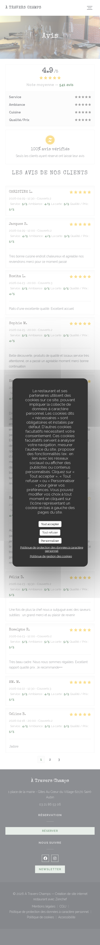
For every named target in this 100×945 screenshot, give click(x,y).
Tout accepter (50, 524)
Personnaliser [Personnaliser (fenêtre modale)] (50, 540)
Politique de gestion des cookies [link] (51, 556)
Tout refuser (50, 532)
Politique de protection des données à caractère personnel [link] (51, 549)
